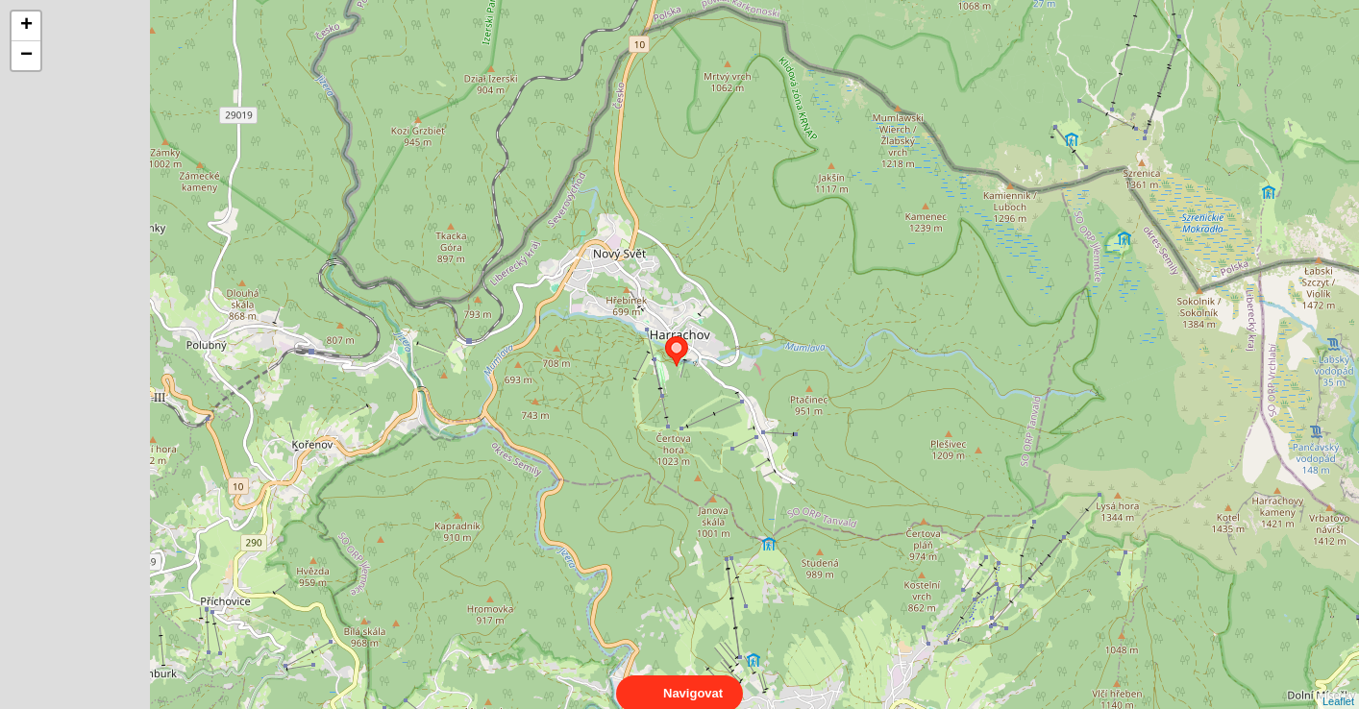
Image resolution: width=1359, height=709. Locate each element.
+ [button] (26, 26)
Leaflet (1338, 684)
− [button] (26, 55)
